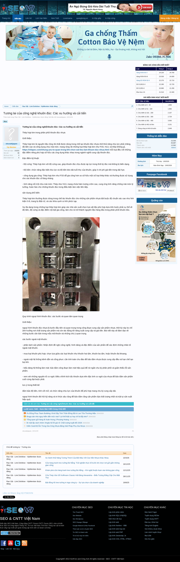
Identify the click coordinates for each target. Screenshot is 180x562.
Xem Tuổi (55, 18)
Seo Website (77, 515)
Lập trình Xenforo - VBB (118, 526)
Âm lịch (140, 165)
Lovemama (67, 18)
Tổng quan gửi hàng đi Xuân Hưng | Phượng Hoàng (48, 420)
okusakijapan (61, 117)
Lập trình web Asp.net (117, 529)
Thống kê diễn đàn (157, 136)
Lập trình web (114, 522)
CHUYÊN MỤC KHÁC (155, 507)
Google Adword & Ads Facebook (84, 525)
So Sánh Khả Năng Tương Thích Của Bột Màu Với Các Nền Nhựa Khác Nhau (77, 458)
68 (18, 153)
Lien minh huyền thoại (153, 532)
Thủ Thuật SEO (78, 512)
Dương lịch (142, 161)
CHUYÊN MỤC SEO (82, 507)
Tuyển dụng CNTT (152, 519)
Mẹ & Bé (148, 536)
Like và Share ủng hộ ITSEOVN (18, 493)
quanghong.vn (82, 18)
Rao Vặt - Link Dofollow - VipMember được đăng (31, 117)
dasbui (173, 147)
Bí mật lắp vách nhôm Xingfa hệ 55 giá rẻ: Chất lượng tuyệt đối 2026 (54, 423)
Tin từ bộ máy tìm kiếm (80, 535)
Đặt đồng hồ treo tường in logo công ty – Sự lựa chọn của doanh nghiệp (74, 482)
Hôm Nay (157, 155)
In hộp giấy (96, 18)
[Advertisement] (68, 83)
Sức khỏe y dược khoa (153, 529)
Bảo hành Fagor (151, 512)
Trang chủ (6, 18)
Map (2, 549)
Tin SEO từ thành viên (80, 532)
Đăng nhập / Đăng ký (170, 18)
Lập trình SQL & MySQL (118, 516)
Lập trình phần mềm (116, 512)
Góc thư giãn (149, 539)
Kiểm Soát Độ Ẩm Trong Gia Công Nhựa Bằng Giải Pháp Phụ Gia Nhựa (56, 426)
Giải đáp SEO (77, 539)
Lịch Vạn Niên (41, 18)
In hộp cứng (110, 18)
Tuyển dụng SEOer (152, 516)
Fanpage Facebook (157, 174)
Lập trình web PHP (116, 532)
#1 (133, 431)
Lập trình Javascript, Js (117, 536)
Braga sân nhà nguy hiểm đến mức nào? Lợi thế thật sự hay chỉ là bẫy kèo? (57, 416)
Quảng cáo (157, 200)
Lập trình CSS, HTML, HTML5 (120, 539)
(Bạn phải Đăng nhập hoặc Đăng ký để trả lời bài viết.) (115, 437)
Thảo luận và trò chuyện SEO (83, 529)
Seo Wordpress (78, 519)
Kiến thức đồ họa (115, 519)
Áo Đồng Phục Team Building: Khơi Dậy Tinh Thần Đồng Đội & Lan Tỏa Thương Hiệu (61, 413)
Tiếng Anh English (151, 526)
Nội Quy (16, 549)
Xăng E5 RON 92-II (143, 80)
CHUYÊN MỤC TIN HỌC (120, 507)
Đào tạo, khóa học (151, 522)
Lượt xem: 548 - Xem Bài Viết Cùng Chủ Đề (45, 409)
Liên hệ (28, 18)
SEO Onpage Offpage (80, 522)
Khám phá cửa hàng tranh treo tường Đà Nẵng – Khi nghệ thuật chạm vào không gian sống (82, 470)
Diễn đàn (18, 18)
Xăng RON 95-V (141, 72)
